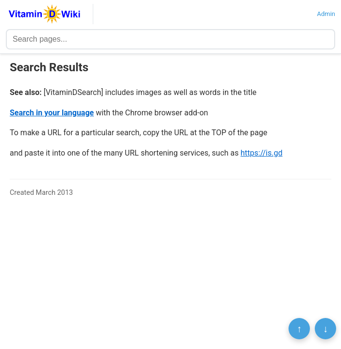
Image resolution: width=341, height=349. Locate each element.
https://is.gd (261, 153)
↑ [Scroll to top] (299, 328)
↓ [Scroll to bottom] (325, 328)
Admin (326, 13)
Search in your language (52, 112)
